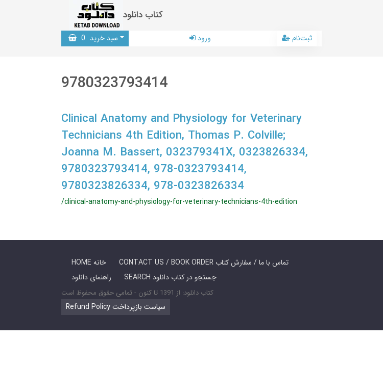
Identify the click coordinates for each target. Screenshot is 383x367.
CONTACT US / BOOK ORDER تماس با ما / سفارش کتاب (204, 262)
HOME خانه (88, 262)
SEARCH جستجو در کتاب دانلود (170, 277)
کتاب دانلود (143, 15)
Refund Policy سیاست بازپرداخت (115, 306)
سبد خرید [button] (93, 38)
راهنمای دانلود (91, 277)
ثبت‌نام (297, 38)
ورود (200, 38)
